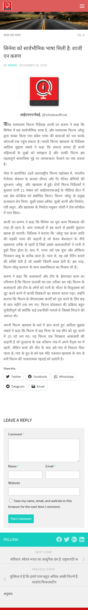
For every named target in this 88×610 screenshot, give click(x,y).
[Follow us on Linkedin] (81, 539)
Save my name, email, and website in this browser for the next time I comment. (40, 504)
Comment (16, 434)
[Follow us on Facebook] (59, 539)
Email (51, 466)
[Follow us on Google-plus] (74, 539)
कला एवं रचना (12, 35)
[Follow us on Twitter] (66, 539)
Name (13, 466)
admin (12, 65)
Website (14, 483)
